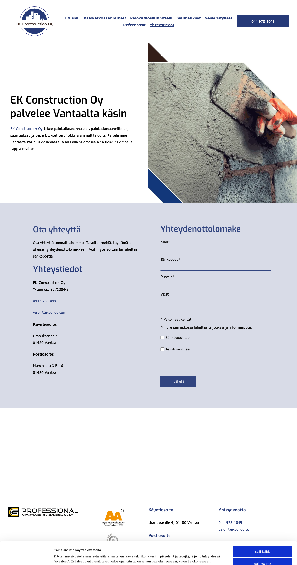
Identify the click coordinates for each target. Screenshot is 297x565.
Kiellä (262, 546)
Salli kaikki (263, 522)
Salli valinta (262, 534)
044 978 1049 (44, 300)
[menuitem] (72, 17)
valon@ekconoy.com (49, 312)
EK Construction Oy (26, 128)
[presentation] (249, 364)
